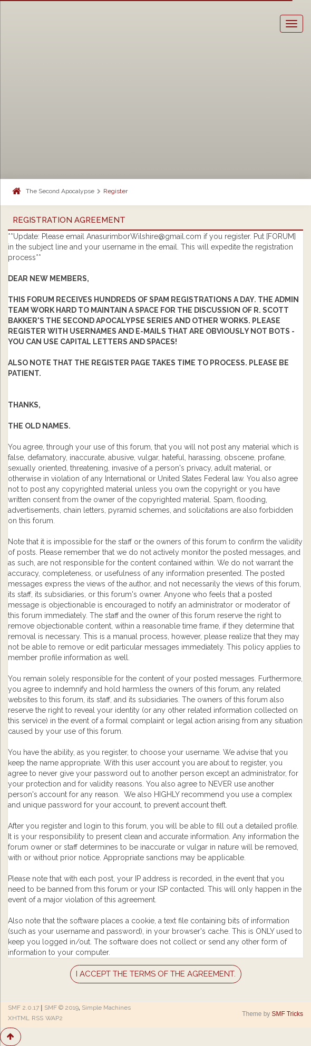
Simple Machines (106, 1007)
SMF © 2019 (61, 1007)
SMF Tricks (287, 1014)
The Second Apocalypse (60, 191)
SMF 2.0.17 (23, 1007)
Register (115, 191)
